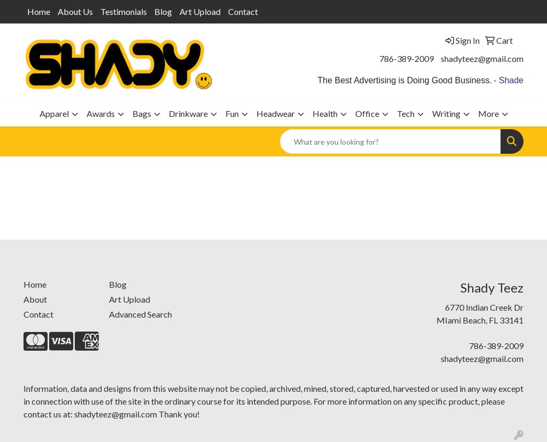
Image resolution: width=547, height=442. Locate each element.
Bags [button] (141, 113)
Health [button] (325, 113)
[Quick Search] (390, 141)
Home (38, 11)
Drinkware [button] (188, 113)
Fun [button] (232, 113)
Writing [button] (446, 113)
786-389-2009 (406, 58)
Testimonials (123, 11)
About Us (75, 11)
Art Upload (200, 11)
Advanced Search (140, 314)
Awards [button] (101, 113)
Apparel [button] (54, 113)
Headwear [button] (275, 113)
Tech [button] (406, 113)
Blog (163, 11)
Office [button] (367, 113)
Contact (243, 11)
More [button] (488, 113)
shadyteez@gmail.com (482, 58)
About (35, 299)
